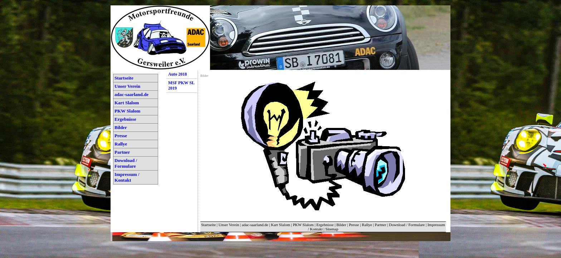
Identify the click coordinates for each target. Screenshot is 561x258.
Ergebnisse (125, 119)
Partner (122, 152)
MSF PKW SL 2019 (181, 85)
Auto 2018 (177, 74)
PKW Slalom (127, 111)
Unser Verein (127, 86)
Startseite (123, 78)
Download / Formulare (125, 163)
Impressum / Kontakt (126, 177)
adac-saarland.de (131, 94)
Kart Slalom (126, 102)
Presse (120, 135)
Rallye (120, 144)
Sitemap (331, 229)
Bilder (120, 127)
